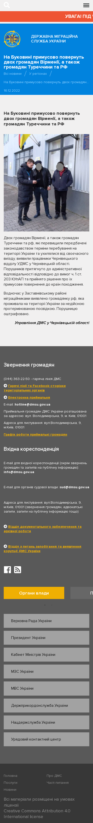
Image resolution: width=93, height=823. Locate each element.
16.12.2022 (12, 90)
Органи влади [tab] (34, 593)
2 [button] (51, 605)
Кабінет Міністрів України (33, 654)
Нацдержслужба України (33, 722)
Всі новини (13, 74)
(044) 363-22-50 (17, 379)
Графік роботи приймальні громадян (35, 434)
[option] (37, 594)
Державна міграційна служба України (54, 39)
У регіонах (38, 74)
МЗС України (22, 671)
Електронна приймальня (29, 397)
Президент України (28, 637)
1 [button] (44, 605)
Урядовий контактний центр (36, 739)
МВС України (22, 688)
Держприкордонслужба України (39, 705)
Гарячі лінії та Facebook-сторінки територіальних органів (35, 388)
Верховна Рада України (31, 620)
